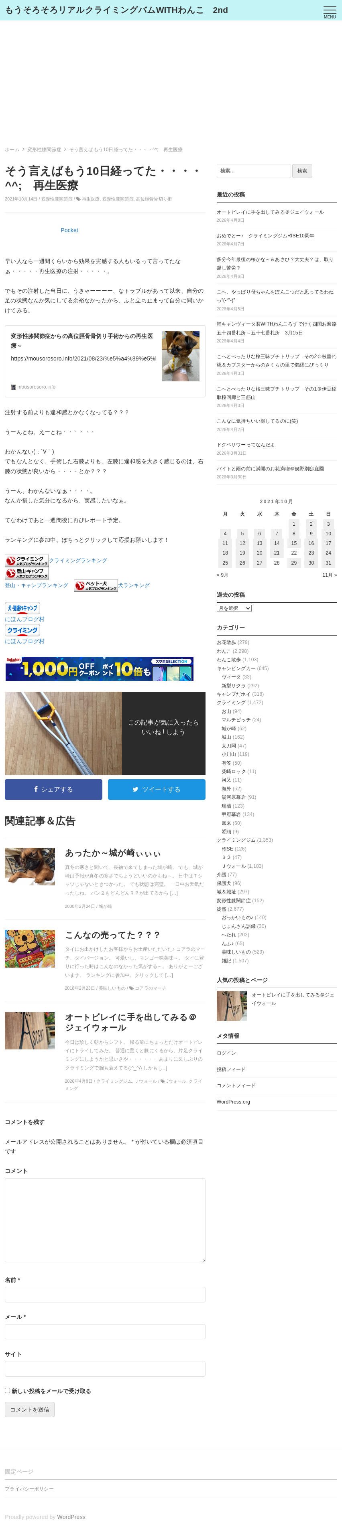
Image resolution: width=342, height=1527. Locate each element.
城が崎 (229, 728)
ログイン (226, 1053)
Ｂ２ (226, 857)
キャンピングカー (236, 668)
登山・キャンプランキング (36, 586)
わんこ (224, 651)
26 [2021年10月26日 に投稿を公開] (242, 563)
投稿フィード (231, 1069)
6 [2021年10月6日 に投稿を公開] (259, 534)
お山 (226, 711)
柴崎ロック (234, 771)
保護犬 (224, 883)
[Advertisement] (171, 80)
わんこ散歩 (229, 659)
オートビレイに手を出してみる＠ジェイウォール (270, 212)
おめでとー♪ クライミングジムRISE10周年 (266, 236)
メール (15, 1317)
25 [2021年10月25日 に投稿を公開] (225, 563)
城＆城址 (226, 892)
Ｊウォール (234, 866)
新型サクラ (234, 686)
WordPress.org (233, 1102)
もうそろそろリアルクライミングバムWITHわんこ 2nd (116, 9)
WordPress (71, 1517)
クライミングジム (236, 840)
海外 (226, 789)
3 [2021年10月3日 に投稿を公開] (328, 524)
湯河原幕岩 (234, 797)
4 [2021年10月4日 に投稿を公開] (225, 534)
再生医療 (91, 198)
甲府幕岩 (231, 814)
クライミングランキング (78, 561)
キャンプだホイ (234, 694)
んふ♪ (228, 943)
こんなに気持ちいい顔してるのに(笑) (257, 421)
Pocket (69, 230)
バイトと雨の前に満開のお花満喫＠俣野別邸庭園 (270, 469)
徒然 (221, 909)
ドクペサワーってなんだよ (246, 445)
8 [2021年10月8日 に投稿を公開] (294, 534)
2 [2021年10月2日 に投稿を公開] (311, 524)
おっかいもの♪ (237, 917)
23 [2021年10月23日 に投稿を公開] (311, 553)
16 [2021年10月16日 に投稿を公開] (311, 543)
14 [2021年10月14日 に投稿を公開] (277, 543)
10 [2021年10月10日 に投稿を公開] (328, 534)
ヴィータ (231, 677)
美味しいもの (236, 952)
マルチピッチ (236, 720)
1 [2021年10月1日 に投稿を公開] (294, 524)
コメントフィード (236, 1085)
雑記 (226, 961)
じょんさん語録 (239, 926)
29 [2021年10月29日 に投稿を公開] (294, 563)
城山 (226, 737)
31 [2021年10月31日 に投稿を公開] (328, 563)
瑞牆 (226, 806)
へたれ (229, 935)
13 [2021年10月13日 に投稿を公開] (260, 543)
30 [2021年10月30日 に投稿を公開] (311, 563)
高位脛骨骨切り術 (154, 198)
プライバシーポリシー (29, 1489)
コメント (16, 1171)
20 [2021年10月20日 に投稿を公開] (260, 553)
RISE (227, 849)
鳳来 (226, 823)
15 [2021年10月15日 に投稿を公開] (294, 543)
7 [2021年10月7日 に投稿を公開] (276, 534)
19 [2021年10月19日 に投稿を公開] (242, 553)
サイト (13, 1354)
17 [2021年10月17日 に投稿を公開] (328, 543)
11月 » (329, 575)
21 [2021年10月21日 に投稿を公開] (277, 553)
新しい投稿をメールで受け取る (51, 1391)
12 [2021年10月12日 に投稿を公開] (242, 543)
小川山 (229, 754)
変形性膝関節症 (57, 198)
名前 (12, 1280)
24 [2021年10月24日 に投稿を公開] (328, 553)
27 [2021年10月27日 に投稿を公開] (260, 563)
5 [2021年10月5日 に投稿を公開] (242, 534)
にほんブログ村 (25, 619)
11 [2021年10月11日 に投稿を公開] (225, 543)
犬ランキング (134, 586)
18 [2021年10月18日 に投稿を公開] (225, 553)
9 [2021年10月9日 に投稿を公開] (311, 534)
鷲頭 (226, 831)
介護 (221, 874)
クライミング (231, 702)
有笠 (226, 763)
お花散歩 (226, 642)
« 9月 (223, 575)
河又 (226, 780)
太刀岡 (229, 746)
